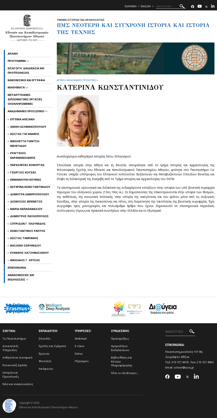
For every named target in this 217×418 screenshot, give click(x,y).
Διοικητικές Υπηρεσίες (11, 348)
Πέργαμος (82, 361)
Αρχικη (13, 53)
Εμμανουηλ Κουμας (25, 179)
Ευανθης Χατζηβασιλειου (29, 253)
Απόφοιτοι (46, 369)
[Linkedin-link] (212, 7)
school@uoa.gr (184, 367)
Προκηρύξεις (120, 338)
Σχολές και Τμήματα (52, 346)
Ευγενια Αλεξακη (22, 119)
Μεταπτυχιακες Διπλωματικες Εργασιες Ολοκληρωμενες (25, 99)
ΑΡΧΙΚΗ (61, 80)
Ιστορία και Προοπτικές (11, 374)
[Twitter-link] (206, 7)
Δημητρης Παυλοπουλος (29, 216)
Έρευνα (44, 354)
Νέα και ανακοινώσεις (18, 384)
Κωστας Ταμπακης (24, 238)
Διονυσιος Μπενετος (26, 201)
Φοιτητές (45, 361)
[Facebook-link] (192, 7)
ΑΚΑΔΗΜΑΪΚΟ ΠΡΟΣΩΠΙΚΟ (81, 80)
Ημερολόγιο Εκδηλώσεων (120, 348)
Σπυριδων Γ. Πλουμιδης (28, 223)
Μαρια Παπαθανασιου (26, 209)
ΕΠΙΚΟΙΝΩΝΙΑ (17, 267)
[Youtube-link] (200, 7)
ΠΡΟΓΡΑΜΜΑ (17, 61)
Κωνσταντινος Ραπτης (27, 231)
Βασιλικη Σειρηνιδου (25, 245)
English (146, 6)
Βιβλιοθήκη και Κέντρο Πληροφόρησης (121, 361)
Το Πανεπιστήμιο (14, 338)
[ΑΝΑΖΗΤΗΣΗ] (171, 6)
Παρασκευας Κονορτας (27, 165)
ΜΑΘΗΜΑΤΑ (16, 87)
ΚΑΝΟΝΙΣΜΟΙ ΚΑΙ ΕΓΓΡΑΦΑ (26, 80)
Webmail (81, 338)
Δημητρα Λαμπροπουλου (29, 194)
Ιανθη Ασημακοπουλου (28, 127)
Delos (79, 354)
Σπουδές (45, 338)
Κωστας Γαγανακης (24, 134)
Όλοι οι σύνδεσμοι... (125, 373)
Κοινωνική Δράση (15, 365)
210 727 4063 (205, 362)
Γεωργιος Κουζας (23, 172)
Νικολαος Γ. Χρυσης (25, 260)
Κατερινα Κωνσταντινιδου (30, 187)
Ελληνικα (131, 6)
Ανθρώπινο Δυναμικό (17, 357)
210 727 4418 (179, 362)
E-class (80, 346)
